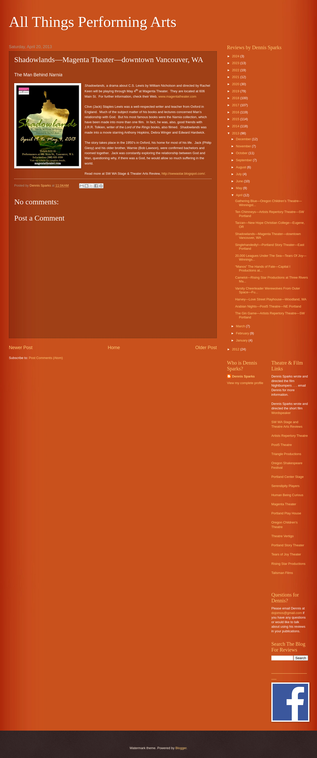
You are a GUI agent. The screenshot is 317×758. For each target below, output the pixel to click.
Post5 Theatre (281, 445)
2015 (236, 119)
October (242, 153)
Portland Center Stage (287, 477)
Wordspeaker (281, 413)
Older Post (206, 347)
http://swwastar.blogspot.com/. (184, 173)
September (244, 160)
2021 (236, 77)
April (239, 195)
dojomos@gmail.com (286, 613)
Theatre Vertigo (282, 536)
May (239, 188)
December (244, 139)
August (241, 167)
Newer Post (20, 347)
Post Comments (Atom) (46, 358)
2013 (236, 133)
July (239, 174)
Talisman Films (282, 573)
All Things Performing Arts (93, 21)
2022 (236, 70)
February (243, 333)
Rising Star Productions (288, 564)
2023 (236, 63)
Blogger (181, 748)
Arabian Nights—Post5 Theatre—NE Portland (268, 306)
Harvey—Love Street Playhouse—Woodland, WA (270, 299)
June (240, 181)
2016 (236, 112)
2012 (236, 349)
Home (114, 347)
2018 (236, 98)
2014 (236, 126)
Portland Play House (286, 513)
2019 (236, 91)
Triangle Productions (286, 454)
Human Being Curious (287, 495)
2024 (236, 56)
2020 (236, 84)
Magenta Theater (283, 504)
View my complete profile (245, 383)
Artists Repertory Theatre (289, 436)
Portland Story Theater (287, 545)
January (242, 340)
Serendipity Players (285, 486)
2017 (236, 105)
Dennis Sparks (243, 376)
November (244, 146)
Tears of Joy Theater (286, 554)
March (241, 326)
